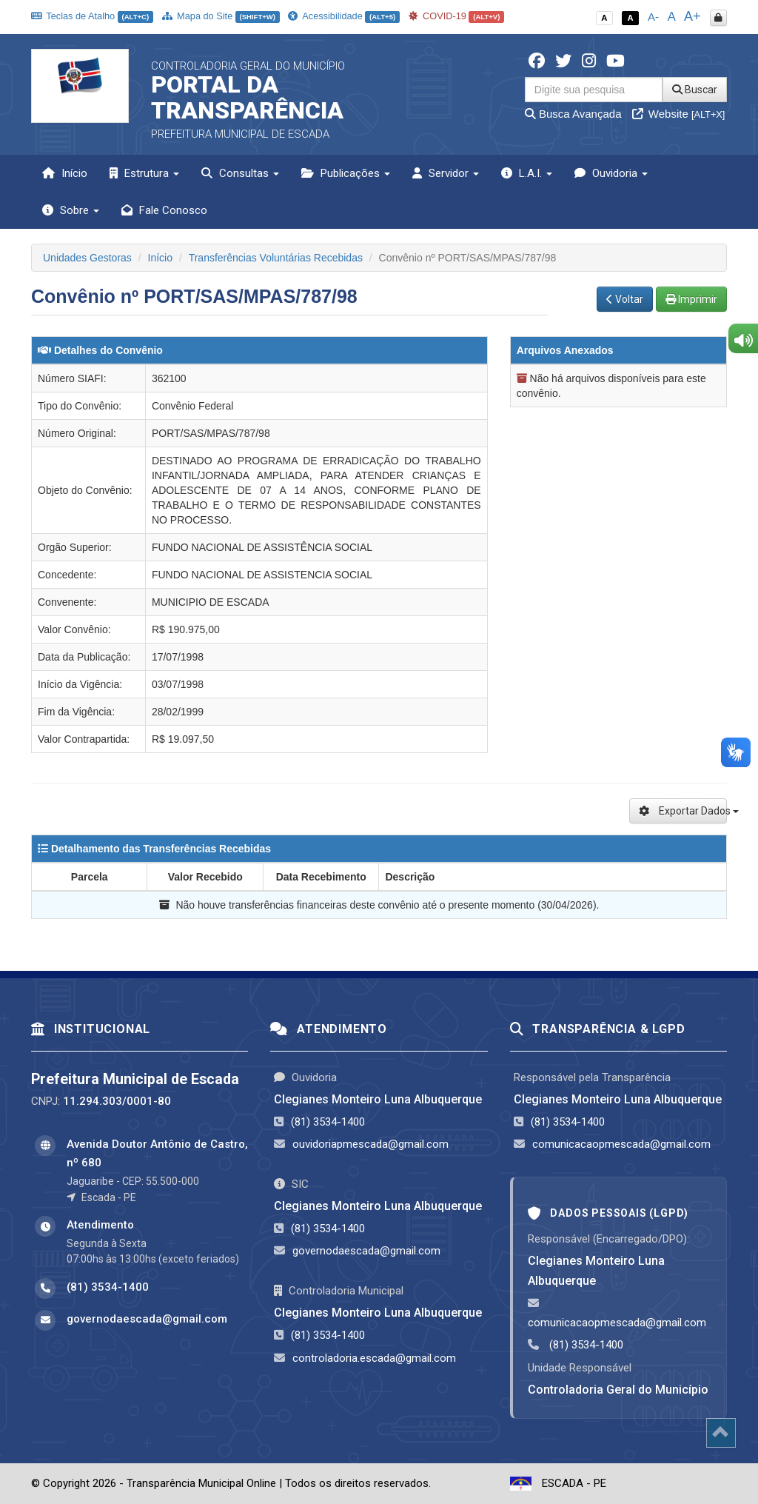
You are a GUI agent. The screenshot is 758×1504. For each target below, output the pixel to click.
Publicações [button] (345, 173)
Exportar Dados (683, 811)
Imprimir (691, 299)
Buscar (694, 90)
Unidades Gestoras (87, 258)
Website (678, 113)
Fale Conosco (164, 210)
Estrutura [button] (144, 173)
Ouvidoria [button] (611, 173)
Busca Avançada (573, 113)
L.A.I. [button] (526, 173)
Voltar (624, 299)
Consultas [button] (240, 173)
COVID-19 (457, 15)
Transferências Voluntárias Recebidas (276, 258)
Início (64, 173)
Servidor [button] (445, 173)
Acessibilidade (343, 15)
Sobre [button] (70, 210)
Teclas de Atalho (92, 15)
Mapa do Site (221, 15)
